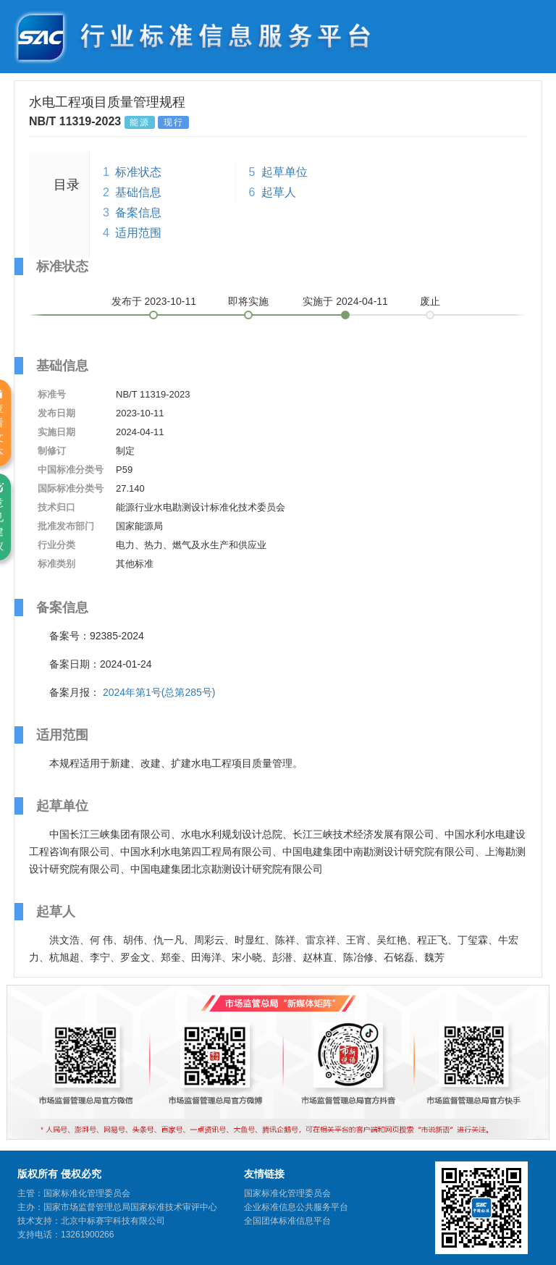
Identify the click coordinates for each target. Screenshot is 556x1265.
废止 (430, 301)
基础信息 (138, 192)
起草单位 (284, 172)
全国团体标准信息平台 (287, 1221)
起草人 (278, 192)
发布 (154, 301)
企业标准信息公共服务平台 (296, 1207)
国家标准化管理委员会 (287, 1193)
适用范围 (138, 233)
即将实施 (248, 301)
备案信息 (138, 212)
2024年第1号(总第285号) (159, 692)
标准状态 (138, 172)
